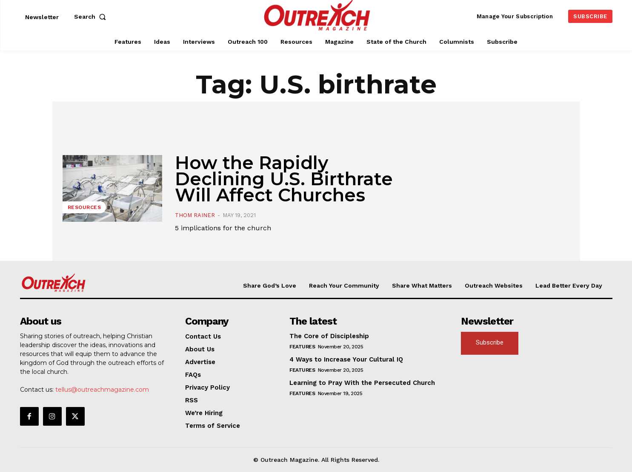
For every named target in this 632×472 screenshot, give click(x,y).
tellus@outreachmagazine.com (102, 389)
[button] (92, 16)
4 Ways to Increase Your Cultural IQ (346, 359)
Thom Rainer (195, 215)
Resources (84, 207)
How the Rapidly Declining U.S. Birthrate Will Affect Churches (284, 179)
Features (302, 347)
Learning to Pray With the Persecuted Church (362, 383)
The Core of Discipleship (329, 336)
